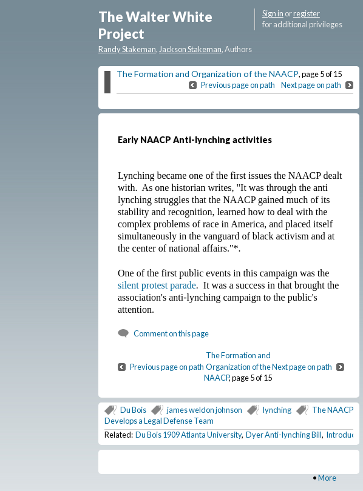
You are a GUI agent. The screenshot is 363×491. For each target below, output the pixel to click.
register (306, 13)
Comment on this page (171, 333)
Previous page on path (238, 85)
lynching (277, 410)
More (327, 478)
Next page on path (311, 85)
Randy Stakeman (127, 49)
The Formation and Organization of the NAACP (208, 73)
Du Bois (133, 410)
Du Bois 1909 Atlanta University (188, 434)
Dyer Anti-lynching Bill (284, 434)
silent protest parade (157, 285)
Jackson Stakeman (190, 49)
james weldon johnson (204, 410)
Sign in (272, 13)
